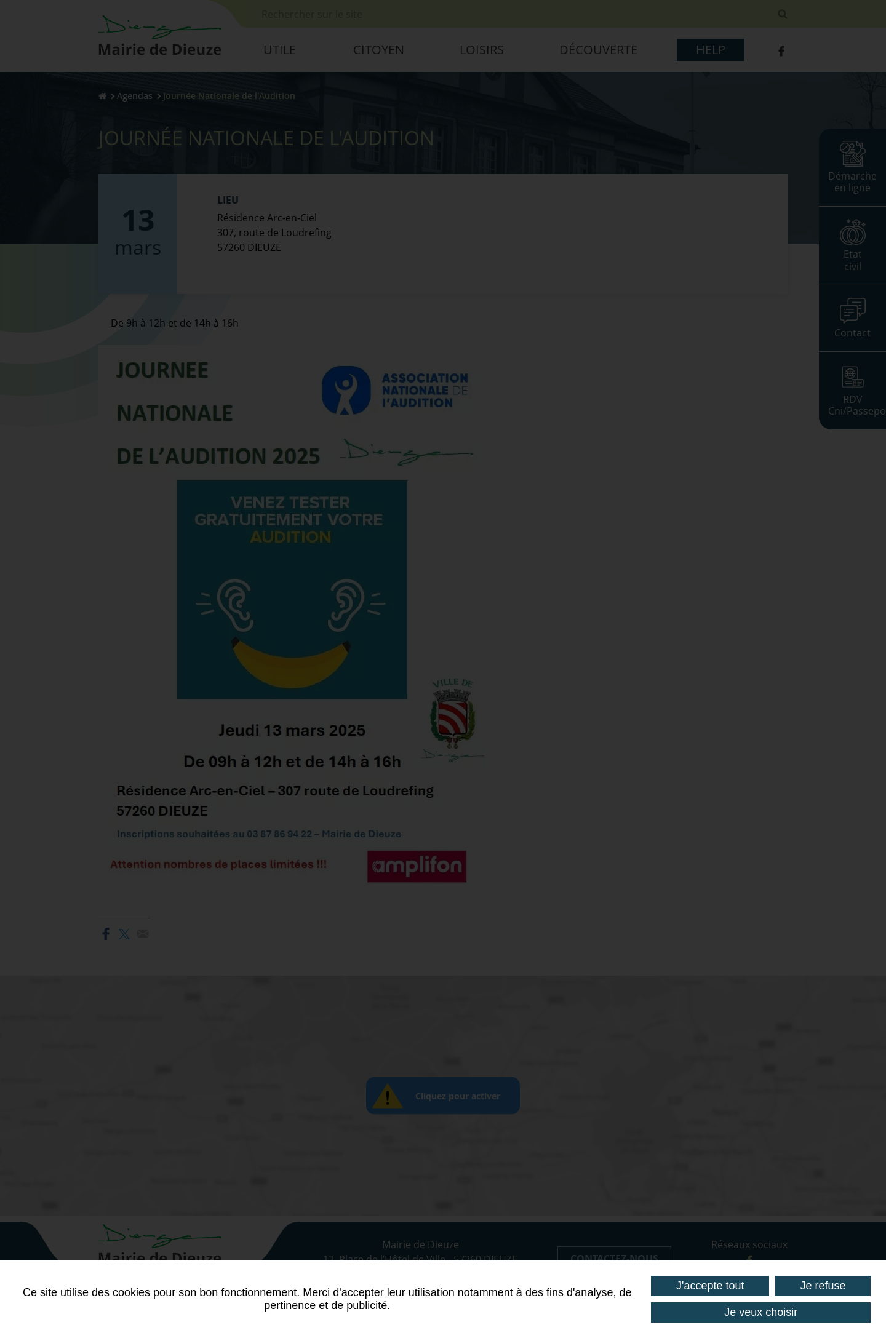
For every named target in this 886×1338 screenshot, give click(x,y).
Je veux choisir (760, 1312)
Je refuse (822, 1286)
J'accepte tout (710, 1286)
